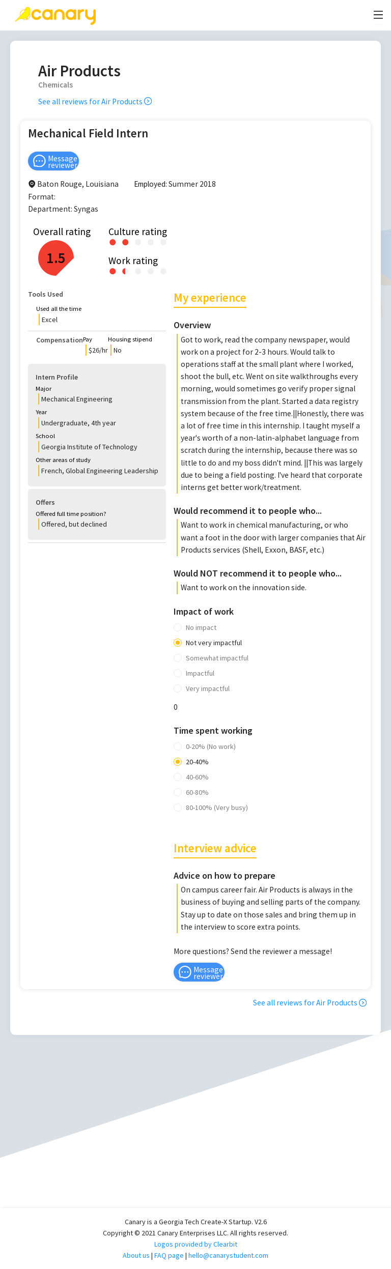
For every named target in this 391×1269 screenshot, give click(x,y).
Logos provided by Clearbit (195, 1244)
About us (136, 1255)
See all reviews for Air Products (95, 101)
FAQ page (169, 1255)
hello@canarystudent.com (228, 1255)
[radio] (112, 241)
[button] (97, 316)
